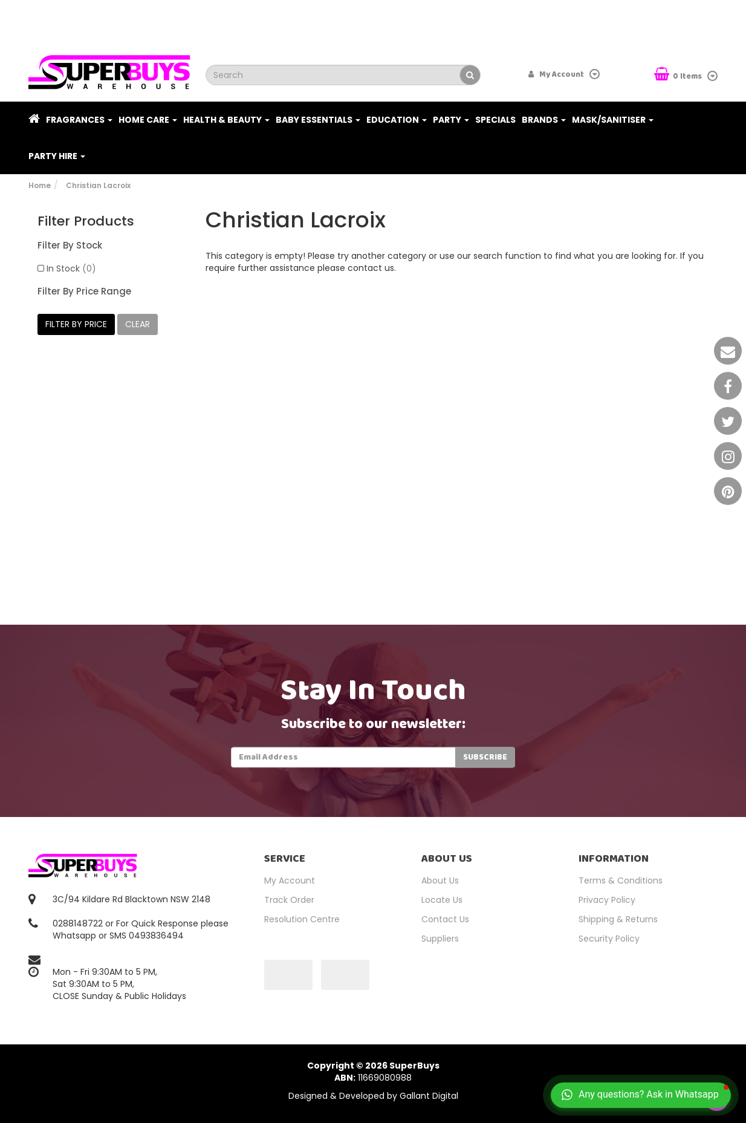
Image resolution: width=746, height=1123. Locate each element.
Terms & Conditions (621, 880)
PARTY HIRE (56, 156)
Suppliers (440, 939)
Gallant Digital (429, 1096)
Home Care (147, 120)
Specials (495, 120)
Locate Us (441, 900)
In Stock (71, 268)
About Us (440, 880)
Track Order (289, 900)
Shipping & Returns (618, 919)
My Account (289, 880)
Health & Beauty (226, 120)
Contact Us (445, 919)
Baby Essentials (318, 120)
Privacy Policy (607, 900)
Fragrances (79, 120)
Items (679, 75)
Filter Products (85, 221)
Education (396, 120)
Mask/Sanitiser (613, 120)
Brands (544, 120)
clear (137, 324)
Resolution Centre (302, 919)
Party (451, 120)
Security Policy (609, 939)
